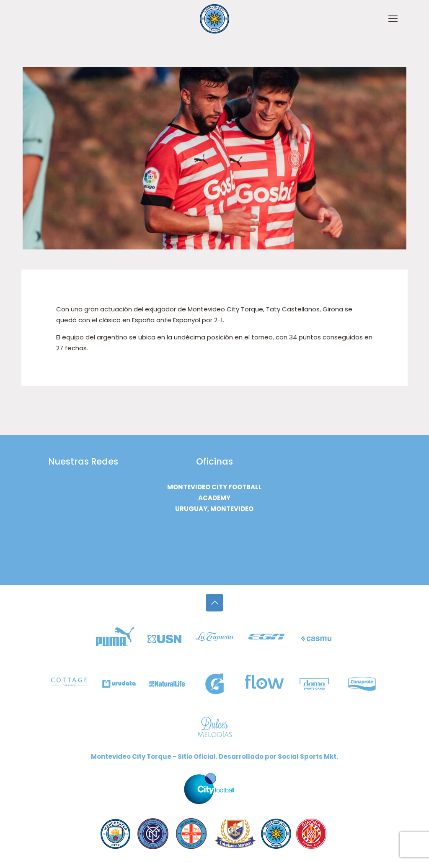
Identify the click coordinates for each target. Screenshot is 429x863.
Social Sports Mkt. (308, 756)
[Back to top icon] (214, 602)
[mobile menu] (393, 19)
